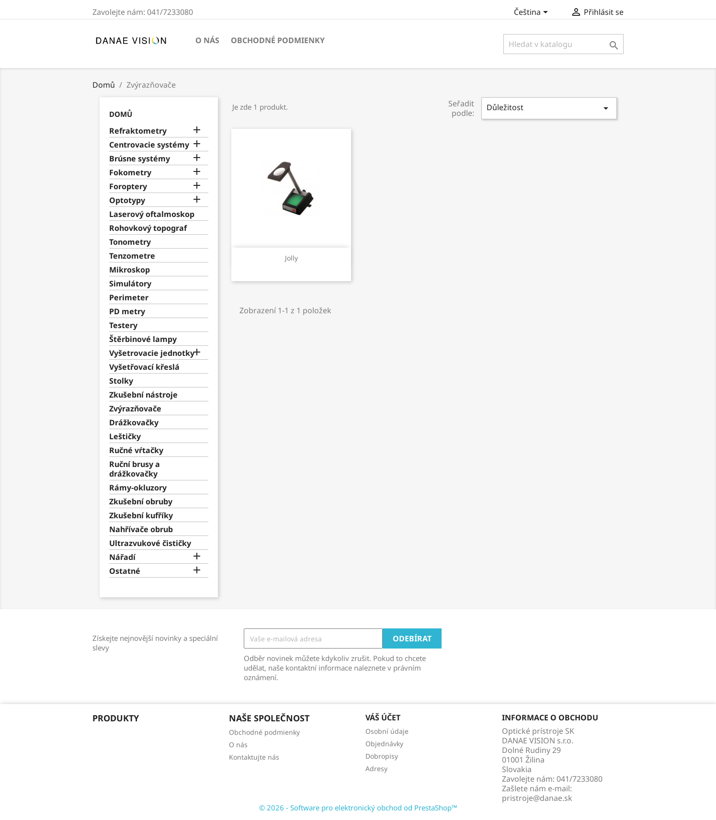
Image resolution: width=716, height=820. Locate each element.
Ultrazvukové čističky (150, 543)
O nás (207, 40)
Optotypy (127, 200)
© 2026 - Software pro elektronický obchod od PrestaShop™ (358, 807)
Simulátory (130, 284)
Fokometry (130, 173)
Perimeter (128, 298)
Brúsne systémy (139, 159)
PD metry (127, 312)
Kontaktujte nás (254, 757)
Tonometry (130, 242)
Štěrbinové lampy (143, 339)
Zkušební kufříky (141, 516)
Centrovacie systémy (149, 145)
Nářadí (122, 557)
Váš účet (382, 717)
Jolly (291, 257)
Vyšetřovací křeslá (144, 367)
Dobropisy (381, 756)
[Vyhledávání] (563, 44)
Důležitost (549, 108)
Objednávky (384, 743)
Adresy (376, 768)
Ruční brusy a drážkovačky (134, 469)
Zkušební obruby (140, 502)
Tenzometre (132, 256)
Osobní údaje (387, 731)
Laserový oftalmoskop (151, 214)
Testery (123, 325)
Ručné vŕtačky (136, 450)
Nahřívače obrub (141, 529)
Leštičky (125, 437)
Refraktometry (138, 131)
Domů (120, 114)
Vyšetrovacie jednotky (151, 353)
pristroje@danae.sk (537, 798)
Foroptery (128, 187)
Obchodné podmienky (278, 40)
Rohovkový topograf (148, 228)
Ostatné (124, 571)
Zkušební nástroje (143, 395)
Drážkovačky (134, 423)
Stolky (121, 381)
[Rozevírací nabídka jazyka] (532, 13)
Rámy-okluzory (138, 488)
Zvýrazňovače (135, 409)
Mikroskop (129, 270)
